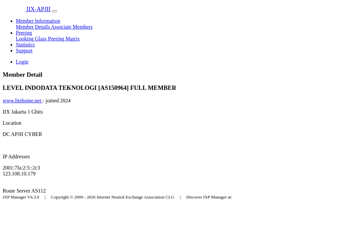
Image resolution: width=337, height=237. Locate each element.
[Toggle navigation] (54, 11)
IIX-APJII (26, 9)
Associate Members (72, 27)
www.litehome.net (22, 100)
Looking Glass (32, 38)
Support (24, 50)
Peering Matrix (64, 38)
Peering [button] (24, 33)
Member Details (33, 27)
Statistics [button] (25, 44)
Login (22, 62)
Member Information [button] (38, 21)
